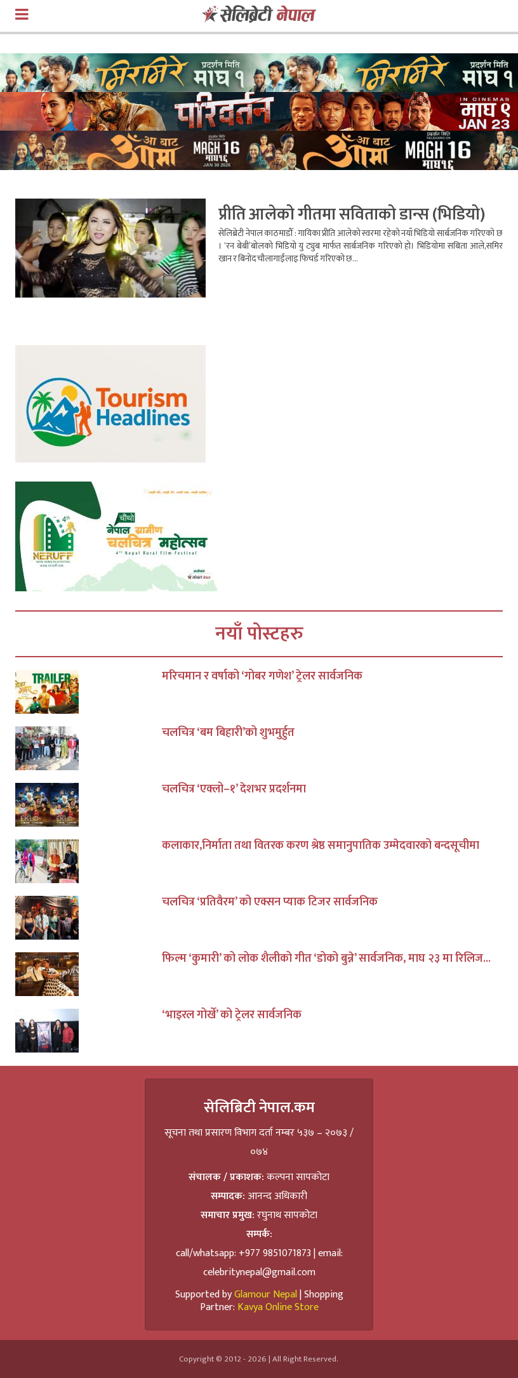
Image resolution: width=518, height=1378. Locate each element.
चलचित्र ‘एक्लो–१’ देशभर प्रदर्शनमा (234, 789)
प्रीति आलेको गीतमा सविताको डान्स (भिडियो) (351, 214)
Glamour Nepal (265, 1294)
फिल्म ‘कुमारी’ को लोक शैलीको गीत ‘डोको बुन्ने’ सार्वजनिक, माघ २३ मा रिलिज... (326, 958)
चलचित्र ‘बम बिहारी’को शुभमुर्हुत (228, 732)
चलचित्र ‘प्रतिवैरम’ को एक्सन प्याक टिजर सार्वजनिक (270, 902)
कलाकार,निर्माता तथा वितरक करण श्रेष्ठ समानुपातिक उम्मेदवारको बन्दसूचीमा (320, 845)
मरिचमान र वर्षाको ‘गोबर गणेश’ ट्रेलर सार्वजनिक (262, 676)
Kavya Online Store (278, 1307)
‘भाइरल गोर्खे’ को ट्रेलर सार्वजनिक (232, 1015)
